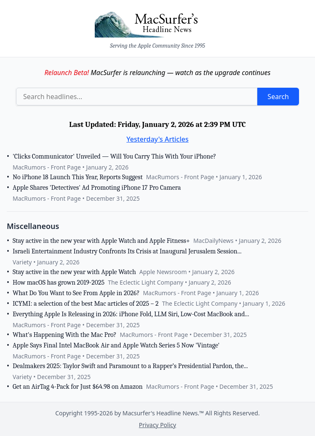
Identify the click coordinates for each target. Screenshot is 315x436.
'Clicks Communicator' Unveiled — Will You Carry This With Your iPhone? (114, 156)
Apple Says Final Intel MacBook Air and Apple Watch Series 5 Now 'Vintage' (116, 345)
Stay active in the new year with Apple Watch (74, 272)
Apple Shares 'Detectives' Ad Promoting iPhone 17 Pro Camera (97, 187)
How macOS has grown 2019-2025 (58, 282)
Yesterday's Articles (157, 139)
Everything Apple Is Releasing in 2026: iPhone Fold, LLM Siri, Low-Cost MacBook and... (131, 314)
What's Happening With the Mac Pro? (64, 335)
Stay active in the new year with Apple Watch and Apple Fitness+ (101, 241)
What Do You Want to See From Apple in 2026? (76, 293)
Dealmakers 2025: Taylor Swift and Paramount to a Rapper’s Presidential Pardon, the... (130, 366)
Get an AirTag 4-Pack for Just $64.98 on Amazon (78, 386)
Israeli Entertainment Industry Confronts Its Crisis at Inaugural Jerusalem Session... (127, 251)
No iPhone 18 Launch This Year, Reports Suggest (78, 177)
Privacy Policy (157, 425)
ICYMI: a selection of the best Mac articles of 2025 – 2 (86, 303)
